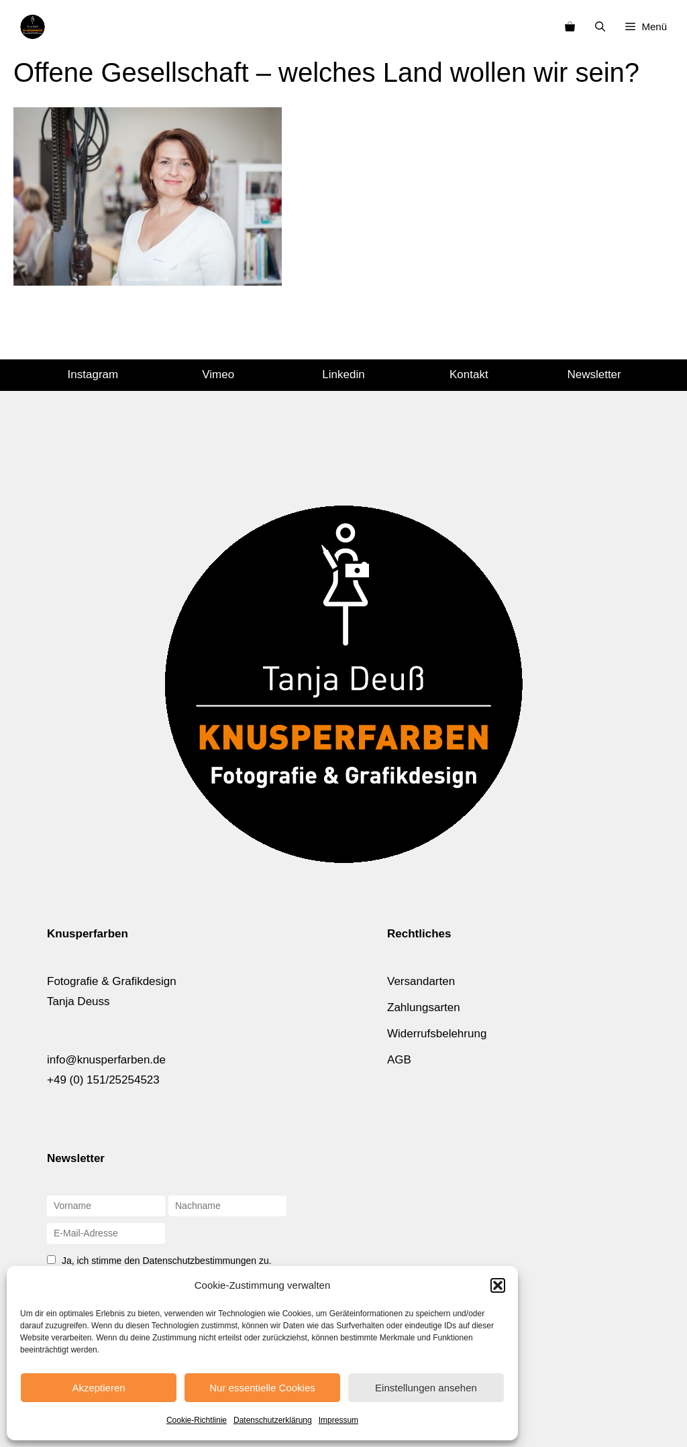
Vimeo (218, 374)
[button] (498, 1285)
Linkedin (343, 374)
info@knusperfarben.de (106, 1059)
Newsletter (594, 374)
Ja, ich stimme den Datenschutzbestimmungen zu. (167, 1260)
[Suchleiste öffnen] (600, 27)
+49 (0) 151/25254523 (103, 1080)
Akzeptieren (98, 1387)
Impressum (338, 1420)
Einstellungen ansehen (426, 1387)
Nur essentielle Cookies (262, 1387)
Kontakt (469, 374)
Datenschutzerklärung (272, 1420)
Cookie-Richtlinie (196, 1420)
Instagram (93, 374)
